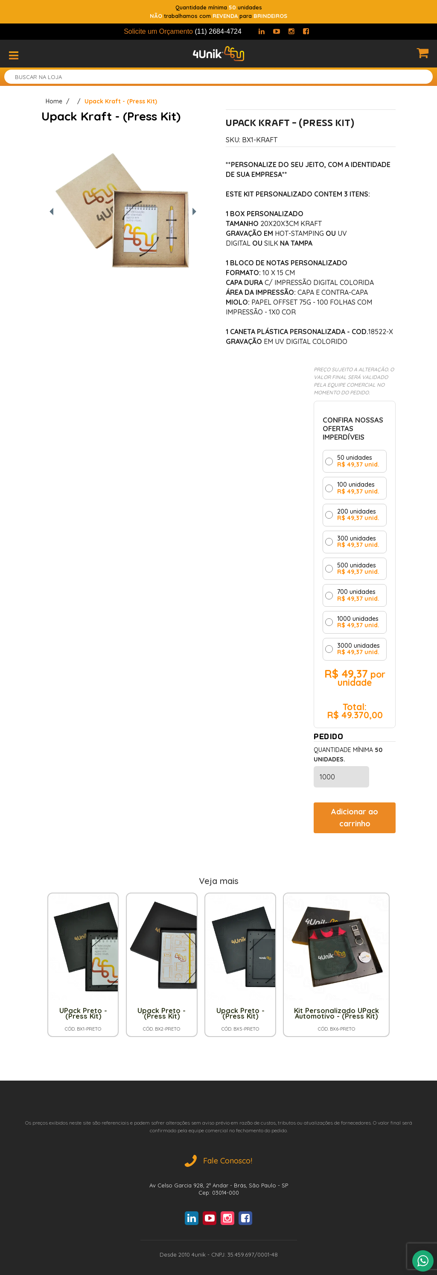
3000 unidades (358, 649)
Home (54, 101)
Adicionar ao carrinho (354, 817)
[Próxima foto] (194, 212)
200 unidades (358, 515)
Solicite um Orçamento (183, 31)
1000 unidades (358, 622)
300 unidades (358, 542)
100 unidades (358, 488)
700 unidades (358, 595)
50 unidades (358, 461)
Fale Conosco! (218, 1161)
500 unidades (358, 569)
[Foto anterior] (51, 212)
